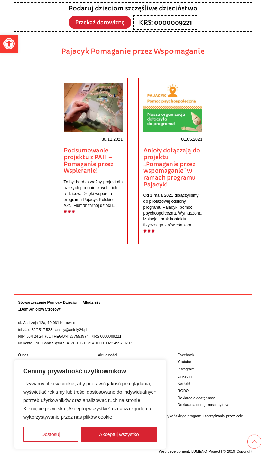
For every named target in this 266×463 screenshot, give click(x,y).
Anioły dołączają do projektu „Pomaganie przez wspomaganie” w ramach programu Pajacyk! (171, 167)
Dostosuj (50, 434)
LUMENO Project (205, 451)
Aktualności (107, 354)
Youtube (185, 361)
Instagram (186, 369)
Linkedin (185, 376)
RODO (183, 390)
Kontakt (184, 383)
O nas (23, 354)
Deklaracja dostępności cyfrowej (204, 404)
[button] (9, 44)
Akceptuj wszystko (119, 434)
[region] (90, 404)
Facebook (186, 354)
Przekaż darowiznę (100, 22)
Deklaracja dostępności (197, 397)
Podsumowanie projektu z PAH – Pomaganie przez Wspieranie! (88, 161)
